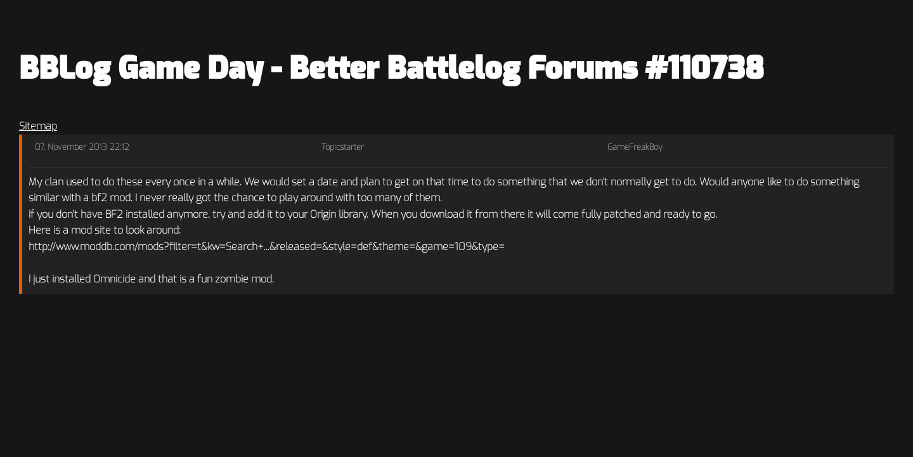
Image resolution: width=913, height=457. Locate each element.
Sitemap (38, 126)
